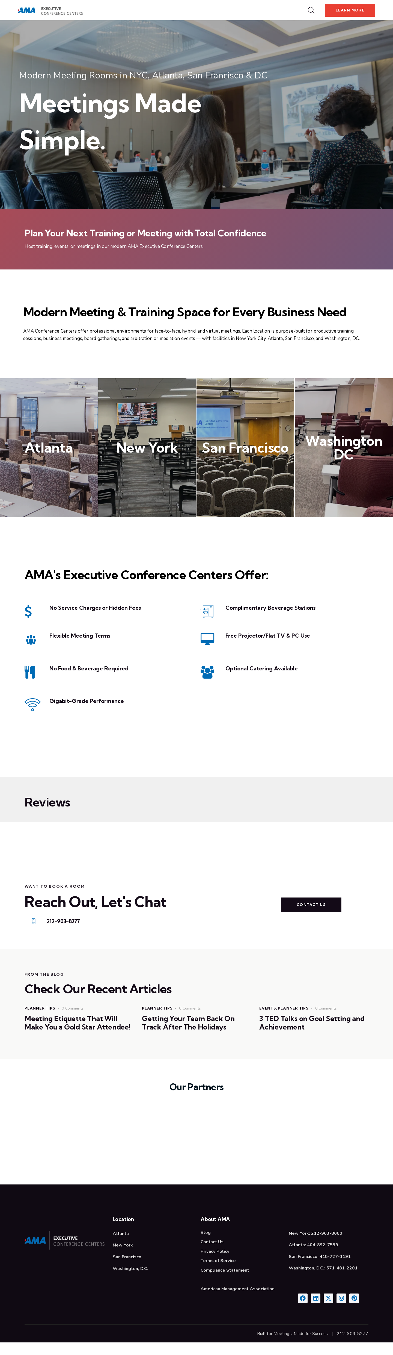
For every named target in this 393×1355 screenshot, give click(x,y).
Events (267, 1009)
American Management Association (238, 1301)
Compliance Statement (225, 1282)
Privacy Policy (215, 1264)
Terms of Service (218, 1273)
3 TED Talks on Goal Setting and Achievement (308, 1025)
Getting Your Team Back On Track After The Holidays (191, 1025)
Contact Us (212, 1254)
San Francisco (245, 448)
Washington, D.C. (130, 1281)
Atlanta (49, 448)
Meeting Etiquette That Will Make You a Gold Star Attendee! (74, 1030)
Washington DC (344, 448)
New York (147, 448)
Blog (206, 1245)
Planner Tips (40, 1009)
